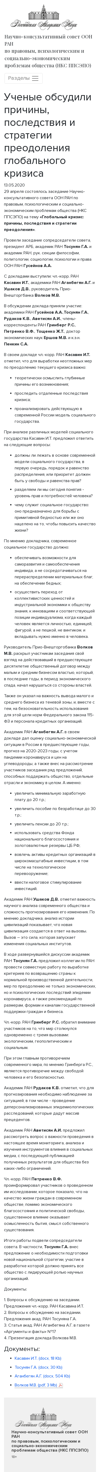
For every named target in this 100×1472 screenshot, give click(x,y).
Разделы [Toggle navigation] (23, 78)
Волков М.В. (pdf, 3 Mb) (36, 1385)
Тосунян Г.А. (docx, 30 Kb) (38, 1367)
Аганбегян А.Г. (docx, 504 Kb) (42, 1376)
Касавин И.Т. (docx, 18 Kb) (38, 1358)
